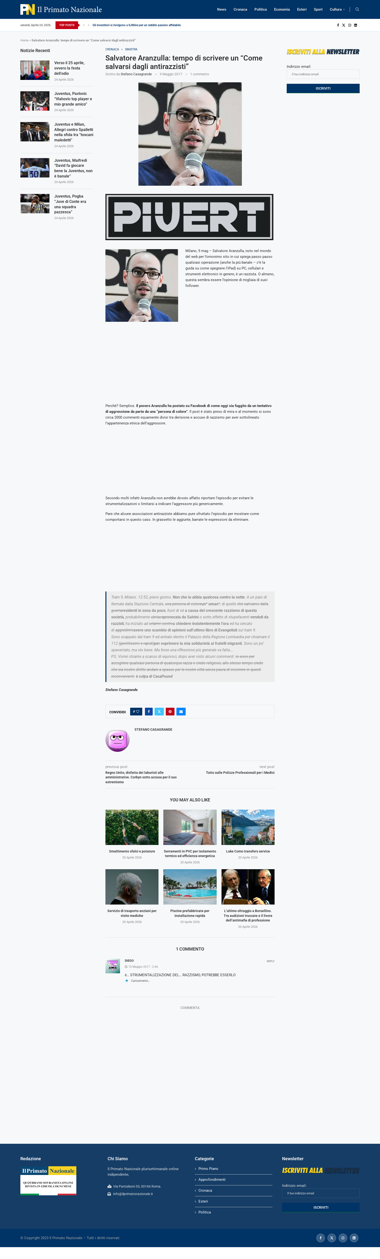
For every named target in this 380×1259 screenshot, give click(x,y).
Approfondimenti (212, 1179)
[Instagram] (349, 25)
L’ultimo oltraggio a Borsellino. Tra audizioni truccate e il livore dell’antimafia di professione (248, 915)
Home (24, 40)
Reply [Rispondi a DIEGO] (271, 961)
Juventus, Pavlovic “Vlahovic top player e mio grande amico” (73, 99)
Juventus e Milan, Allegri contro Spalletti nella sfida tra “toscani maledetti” (73, 133)
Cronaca (240, 9)
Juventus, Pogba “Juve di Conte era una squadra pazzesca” (70, 206)
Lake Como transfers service (248, 851)
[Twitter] (344, 25)
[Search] (357, 9)
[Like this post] (137, 711)
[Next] (89, 25)
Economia (282, 9)
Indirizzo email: (323, 71)
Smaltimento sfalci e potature (132, 851)
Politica (260, 9)
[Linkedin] (355, 25)
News (221, 9)
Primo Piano (208, 1169)
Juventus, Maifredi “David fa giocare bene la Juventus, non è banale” (73, 170)
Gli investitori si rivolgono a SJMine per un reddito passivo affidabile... (138, 25)
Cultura (336, 9)
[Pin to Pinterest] (170, 711)
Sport (318, 9)
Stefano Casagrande (136, 74)
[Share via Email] (181, 711)
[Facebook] (338, 25)
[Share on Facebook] (149, 711)
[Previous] (84, 25)
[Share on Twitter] (159, 711)
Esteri (302, 9)
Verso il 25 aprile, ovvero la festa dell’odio (69, 68)
